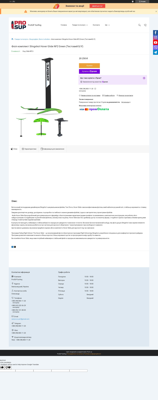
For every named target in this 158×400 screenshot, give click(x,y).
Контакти (96, 25)
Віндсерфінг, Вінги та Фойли (40, 39)
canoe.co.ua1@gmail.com (20, 319)
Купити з (89, 71)
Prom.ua (89, 352)
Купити (89, 66)
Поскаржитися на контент (75, 354)
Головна (64, 25)
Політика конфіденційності (92, 354)
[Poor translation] (8, 368)
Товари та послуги (78, 25)
